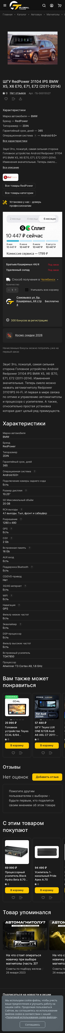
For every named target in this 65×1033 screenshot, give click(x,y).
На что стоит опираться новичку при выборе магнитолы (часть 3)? (23, 959)
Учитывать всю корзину (42, 290)
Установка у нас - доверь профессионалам (25, 203)
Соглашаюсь (32, 1024)
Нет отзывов (18, 93)
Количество (12, 284)
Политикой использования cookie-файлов (31, 1017)
